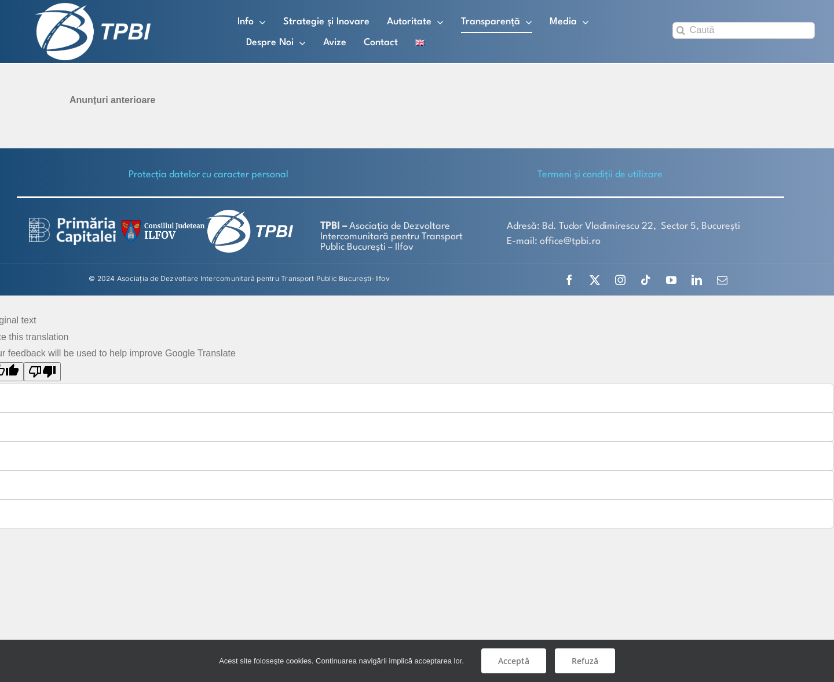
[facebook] (569, 279)
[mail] (722, 279)
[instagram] (620, 279)
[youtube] (671, 279)
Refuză (585, 660)
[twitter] (595, 279)
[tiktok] (646, 279)
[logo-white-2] (72, 220)
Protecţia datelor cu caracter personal (208, 174)
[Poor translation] (42, 371)
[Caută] (743, 30)
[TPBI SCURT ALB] (93, 7)
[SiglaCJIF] (161, 222)
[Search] (680, 30)
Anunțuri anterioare (112, 99)
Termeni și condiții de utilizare (600, 174)
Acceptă (513, 660)
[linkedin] (697, 279)
